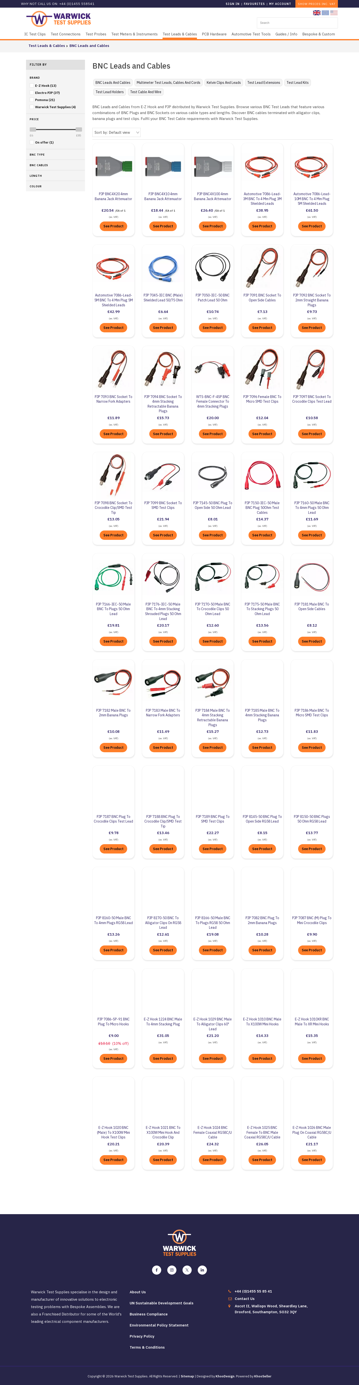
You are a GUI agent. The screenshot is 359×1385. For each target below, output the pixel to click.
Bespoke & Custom (318, 34)
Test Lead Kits (298, 82)
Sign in (233, 4)
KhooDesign (225, 1376)
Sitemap (187, 1376)
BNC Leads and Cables (87, 45)
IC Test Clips (35, 34)
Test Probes (95, 34)
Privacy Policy (142, 1336)
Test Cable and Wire (145, 92)
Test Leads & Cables (180, 34)
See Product (113, 225)
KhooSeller (263, 1376)
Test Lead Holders (110, 92)
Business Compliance (149, 1313)
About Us (138, 1291)
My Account (280, 4)
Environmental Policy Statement (159, 1325)
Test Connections (66, 34)
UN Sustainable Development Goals (161, 1302)
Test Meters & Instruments (134, 34)
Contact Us (245, 1298)
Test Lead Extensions (263, 82)
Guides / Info (286, 34)
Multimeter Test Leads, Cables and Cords (168, 82)
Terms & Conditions (147, 1347)
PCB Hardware (214, 34)
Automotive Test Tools (251, 34)
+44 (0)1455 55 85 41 (253, 1291)
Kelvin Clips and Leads (224, 82)
